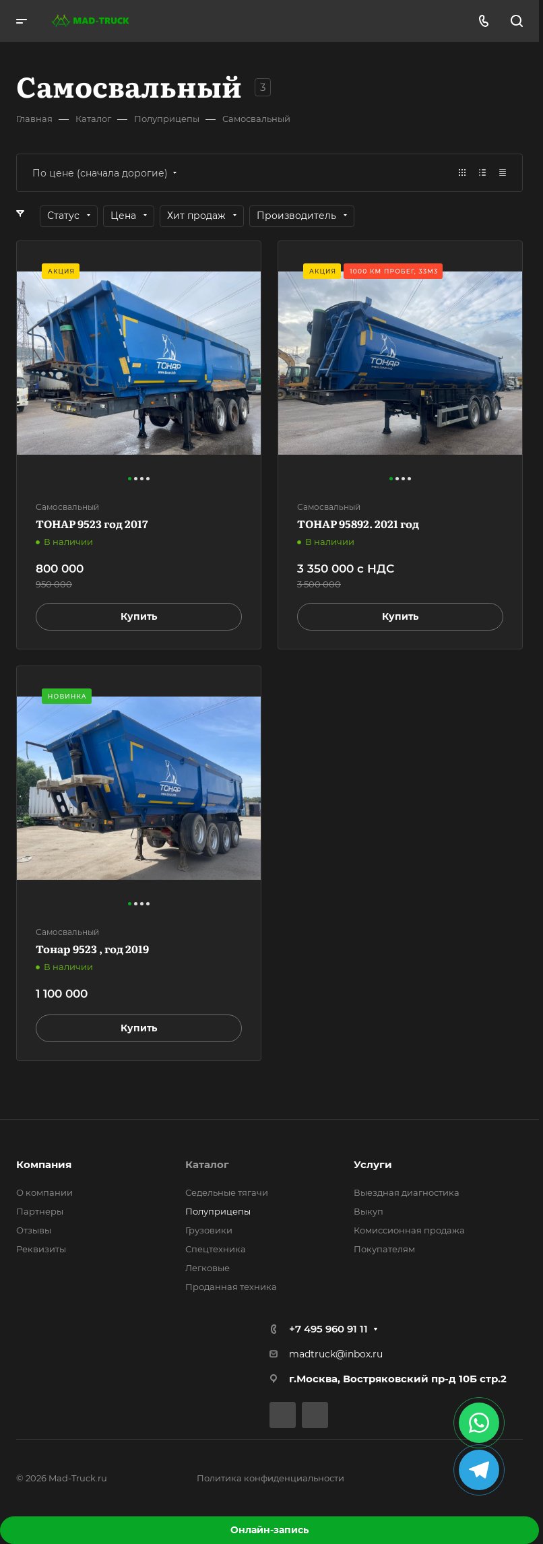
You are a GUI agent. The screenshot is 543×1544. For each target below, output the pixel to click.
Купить (139, 616)
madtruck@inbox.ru (336, 1354)
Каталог (207, 1164)
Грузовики (208, 1230)
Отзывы (33, 1230)
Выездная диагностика (406, 1192)
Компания (43, 1164)
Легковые (207, 1267)
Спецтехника (215, 1249)
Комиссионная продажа (409, 1230)
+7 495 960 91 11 (328, 1328)
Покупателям (384, 1249)
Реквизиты (41, 1249)
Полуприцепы (218, 1211)
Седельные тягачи (226, 1192)
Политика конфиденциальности (270, 1478)
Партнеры (39, 1211)
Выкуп (368, 1211)
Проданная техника (231, 1286)
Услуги (373, 1164)
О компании (44, 1192)
